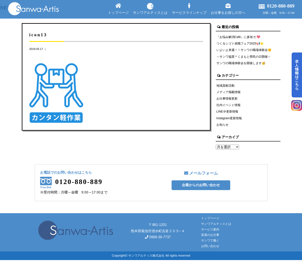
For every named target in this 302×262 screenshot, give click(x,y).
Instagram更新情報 (229, 119)
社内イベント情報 (228, 106)
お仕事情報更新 (227, 99)
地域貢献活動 (225, 86)
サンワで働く (210, 242)
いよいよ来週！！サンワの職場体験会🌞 (244, 50)
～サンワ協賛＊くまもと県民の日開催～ (243, 57)
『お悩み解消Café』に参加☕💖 (238, 37)
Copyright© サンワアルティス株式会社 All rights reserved (151, 257)
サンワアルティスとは (150, 8)
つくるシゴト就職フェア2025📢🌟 (240, 43)
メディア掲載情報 (228, 93)
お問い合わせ (210, 248)
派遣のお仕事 (210, 236)
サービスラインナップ (189, 8)
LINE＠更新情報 (227, 113)
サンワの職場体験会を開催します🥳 (241, 63)
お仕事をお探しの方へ (228, 8)
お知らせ (222, 126)
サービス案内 (210, 231)
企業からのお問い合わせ (201, 187)
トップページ (118, 8)
